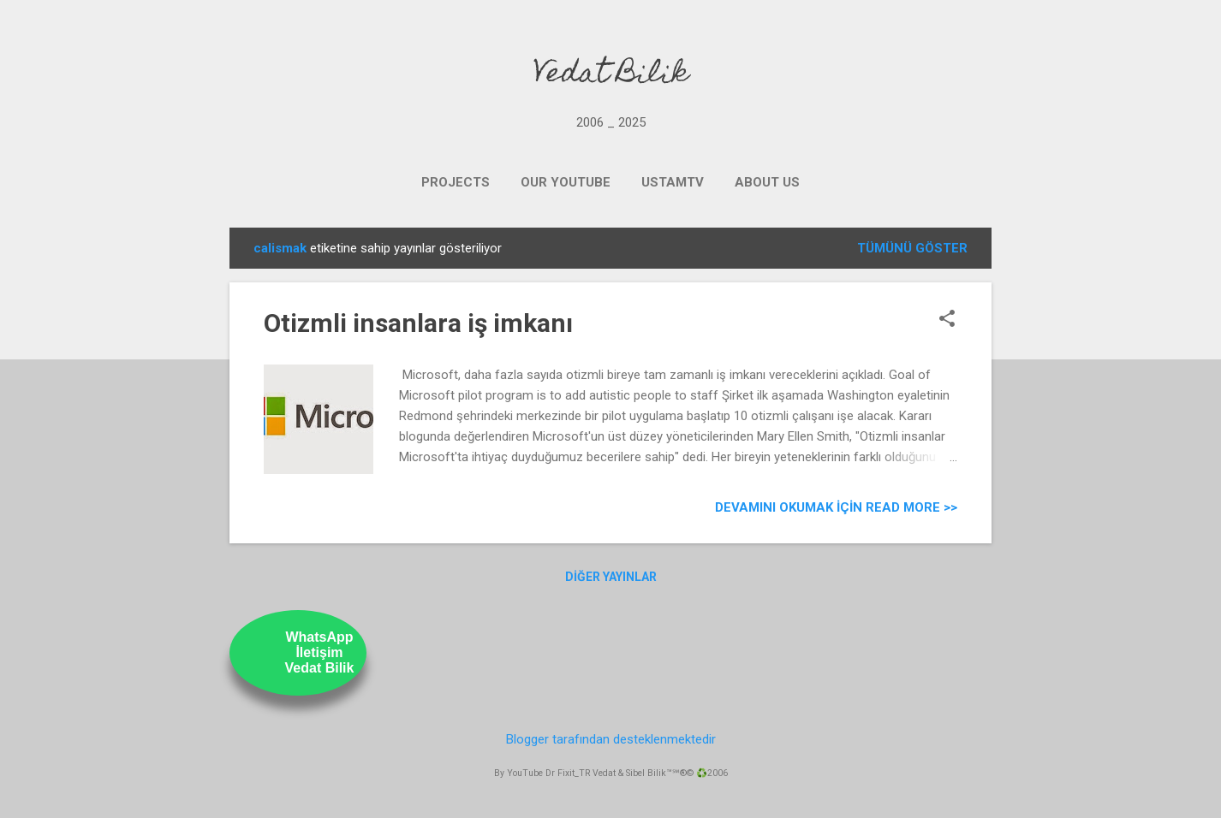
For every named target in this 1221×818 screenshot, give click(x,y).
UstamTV (672, 182)
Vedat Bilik (610, 75)
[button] (947, 320)
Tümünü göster (912, 248)
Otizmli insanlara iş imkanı (418, 323)
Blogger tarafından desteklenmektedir (611, 739)
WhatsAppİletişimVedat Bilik (319, 652)
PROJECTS (455, 182)
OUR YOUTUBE (565, 182)
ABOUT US (767, 182)
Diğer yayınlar (611, 577)
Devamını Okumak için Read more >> (836, 507)
